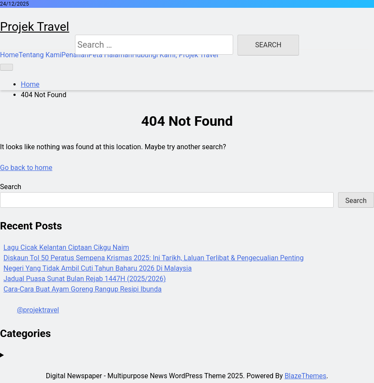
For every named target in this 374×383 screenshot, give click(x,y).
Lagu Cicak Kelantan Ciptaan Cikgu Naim (66, 247)
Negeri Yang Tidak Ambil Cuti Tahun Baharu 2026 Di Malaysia (97, 268)
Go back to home (26, 168)
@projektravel (38, 310)
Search (10, 187)
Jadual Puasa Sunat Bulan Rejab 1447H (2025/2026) (84, 279)
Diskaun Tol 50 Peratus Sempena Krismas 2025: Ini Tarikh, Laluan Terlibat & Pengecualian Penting (153, 258)
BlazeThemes (305, 376)
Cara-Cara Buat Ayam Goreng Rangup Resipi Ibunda (82, 289)
